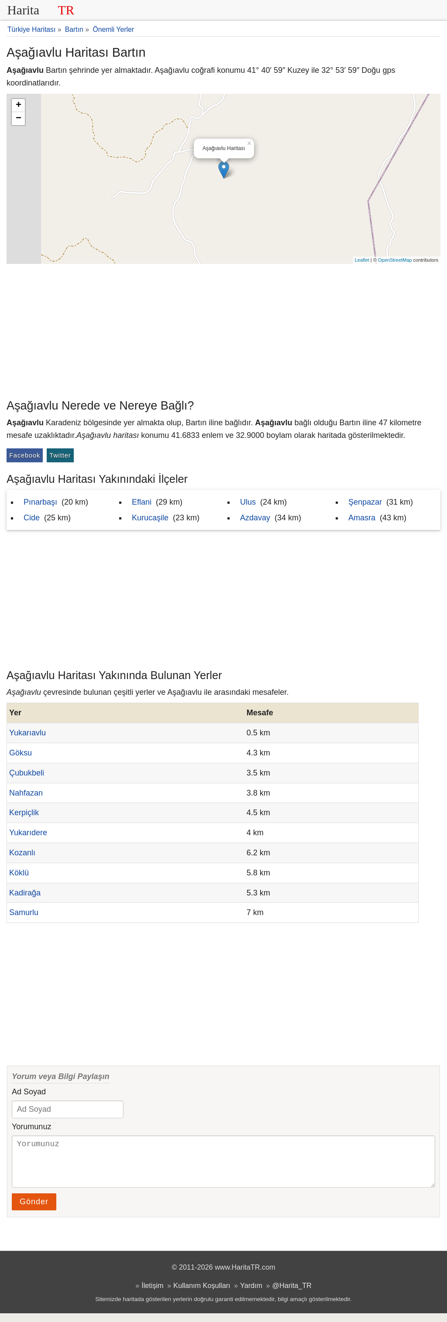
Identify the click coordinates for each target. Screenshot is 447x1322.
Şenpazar (365, 502)
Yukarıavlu (27, 732)
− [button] (18, 118)
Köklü (19, 872)
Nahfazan (26, 793)
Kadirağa (25, 892)
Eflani (141, 502)
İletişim (152, 1294)
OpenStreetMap (395, 260)
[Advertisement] (223, 329)
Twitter (60, 455)
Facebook (24, 455)
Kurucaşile (150, 517)
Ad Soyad (29, 1091)
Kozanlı (22, 852)
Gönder (34, 1210)
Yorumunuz (31, 1126)
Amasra (361, 517)
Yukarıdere (28, 832)
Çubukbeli (26, 773)
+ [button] (18, 105)
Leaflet (362, 260)
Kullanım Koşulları (201, 1294)
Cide (32, 517)
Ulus (248, 502)
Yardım (251, 1294)
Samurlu (23, 912)
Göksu (20, 752)
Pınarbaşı (40, 502)
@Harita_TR (292, 1294)
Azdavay (255, 517)
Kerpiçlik (24, 812)
